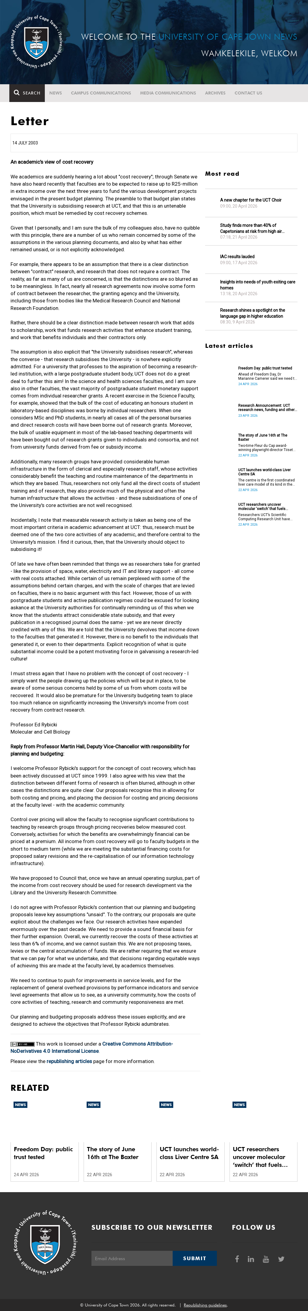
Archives (216, 93)
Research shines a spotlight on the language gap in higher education (252, 313)
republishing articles (69, 1061)
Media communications (169, 93)
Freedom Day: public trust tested (265, 368)
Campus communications (102, 93)
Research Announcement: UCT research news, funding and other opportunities (266, 408)
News (57, 93)
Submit (194, 1258)
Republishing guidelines (205, 1305)
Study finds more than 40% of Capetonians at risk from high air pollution (251, 228)
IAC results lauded (237, 256)
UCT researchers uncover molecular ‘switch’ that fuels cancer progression (261, 506)
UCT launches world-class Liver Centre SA (264, 472)
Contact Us (249, 93)
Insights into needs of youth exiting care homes (257, 285)
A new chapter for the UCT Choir (251, 200)
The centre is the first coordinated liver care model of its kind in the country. (266, 482)
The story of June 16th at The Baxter (262, 437)
